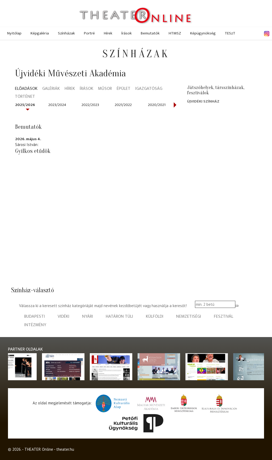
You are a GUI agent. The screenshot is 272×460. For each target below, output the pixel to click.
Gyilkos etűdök (32, 151)
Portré (89, 33)
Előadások (26, 89)
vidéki (63, 316)
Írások (126, 33)
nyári (87, 316)
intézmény (35, 325)
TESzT (230, 33)
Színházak (66, 33)
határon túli (119, 316)
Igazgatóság (148, 89)
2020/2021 (156, 104)
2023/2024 (57, 104)
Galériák (51, 89)
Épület (123, 89)
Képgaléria (40, 33)
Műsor (105, 89)
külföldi (154, 316)
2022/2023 (90, 104)
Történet (25, 97)
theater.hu (65, 449)
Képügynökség (203, 33)
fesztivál (223, 316)
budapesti (34, 316)
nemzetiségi (188, 316)
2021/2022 (123, 104)
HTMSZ (175, 33)
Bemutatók (150, 33)
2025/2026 (25, 104)
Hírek (108, 33)
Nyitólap (14, 33)
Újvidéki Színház (203, 101)
